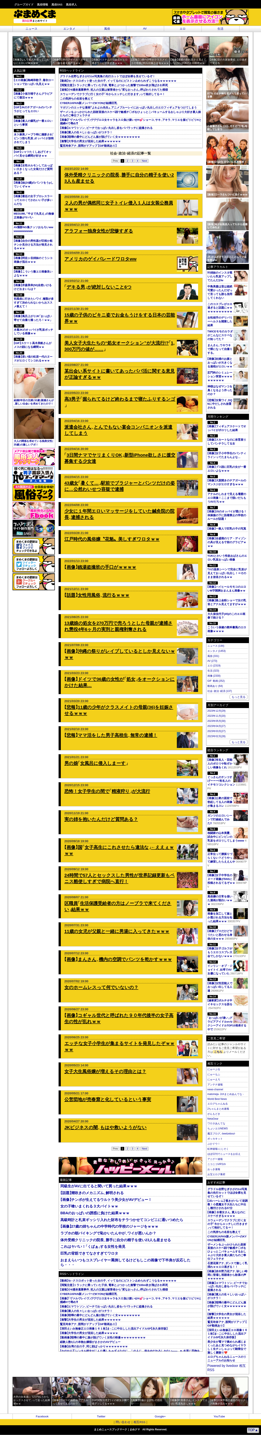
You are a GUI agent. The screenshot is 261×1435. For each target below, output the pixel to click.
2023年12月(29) (216, 710)
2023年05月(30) (216, 721)
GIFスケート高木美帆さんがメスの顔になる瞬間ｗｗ (33, 343)
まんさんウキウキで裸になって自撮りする (219, 349)
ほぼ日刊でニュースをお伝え (224, 1153)
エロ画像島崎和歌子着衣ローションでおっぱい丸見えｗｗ (34, 80)
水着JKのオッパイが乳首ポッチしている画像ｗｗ (33, 329)
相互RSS (139, 1422)
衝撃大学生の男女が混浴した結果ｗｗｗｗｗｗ (90, 141)
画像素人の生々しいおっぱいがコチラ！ (86, 132)
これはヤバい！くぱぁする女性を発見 (92, 1247)
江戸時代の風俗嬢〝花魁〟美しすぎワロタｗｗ (112, 539)
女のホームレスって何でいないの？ (101, 987)
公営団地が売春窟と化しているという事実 (107, 1099)
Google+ (160, 1416)
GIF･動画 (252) (216, 680)
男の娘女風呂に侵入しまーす (96, 763)
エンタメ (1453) (216, 650)
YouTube (219, 1416)
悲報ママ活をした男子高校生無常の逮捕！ (110, 735)
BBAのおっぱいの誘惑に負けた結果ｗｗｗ (94, 1213)
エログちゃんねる (217, 1103)
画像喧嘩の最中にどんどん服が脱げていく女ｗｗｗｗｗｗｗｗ (100, 136)
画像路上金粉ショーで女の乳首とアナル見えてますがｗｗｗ (226, 600)
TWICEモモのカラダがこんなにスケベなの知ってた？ (220, 335)
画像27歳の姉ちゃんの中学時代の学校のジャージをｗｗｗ (109, 1226)
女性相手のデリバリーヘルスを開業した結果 (219, 321)
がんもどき (213, 1113)
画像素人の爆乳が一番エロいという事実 (33, 120)
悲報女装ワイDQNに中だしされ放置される (219, 404)
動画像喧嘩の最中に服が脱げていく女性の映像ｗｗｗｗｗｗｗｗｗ (103, 1337)
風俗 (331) (213, 656)
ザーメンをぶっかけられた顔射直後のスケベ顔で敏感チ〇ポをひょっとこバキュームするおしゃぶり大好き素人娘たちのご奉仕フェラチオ (226, 1252)
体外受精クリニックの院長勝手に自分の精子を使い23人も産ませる (115, 1240)
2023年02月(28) (216, 736)
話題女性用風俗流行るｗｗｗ (96, 595)
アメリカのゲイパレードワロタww (100, 258)
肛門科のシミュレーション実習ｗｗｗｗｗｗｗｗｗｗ (219, 376)
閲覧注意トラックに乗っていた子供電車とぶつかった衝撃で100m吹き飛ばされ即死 (114, 85)
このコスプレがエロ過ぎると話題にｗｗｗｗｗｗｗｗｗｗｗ (219, 307)
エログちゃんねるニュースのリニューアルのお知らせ (226, 1358)
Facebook (42, 1416)
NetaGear (212, 1118)
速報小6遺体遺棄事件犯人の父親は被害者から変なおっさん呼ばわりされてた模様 (114, 89)
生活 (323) (213, 670)
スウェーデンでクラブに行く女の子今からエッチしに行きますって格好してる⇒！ (112, 94)
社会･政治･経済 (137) (219, 691)
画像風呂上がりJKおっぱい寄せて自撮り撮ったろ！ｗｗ (33, 316)
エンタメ (69, 28)
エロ (183, 28)
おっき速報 (213, 1169)
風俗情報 (42, 4)
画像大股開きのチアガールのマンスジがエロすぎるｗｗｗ (226, 480)
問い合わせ (123, 1422)
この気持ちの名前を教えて (76, 98)
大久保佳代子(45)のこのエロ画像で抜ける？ (226, 613)
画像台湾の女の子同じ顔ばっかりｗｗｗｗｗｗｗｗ (94, 1346)
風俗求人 (71, 4)
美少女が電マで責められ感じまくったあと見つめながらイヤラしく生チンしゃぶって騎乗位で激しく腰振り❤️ (226, 1347)
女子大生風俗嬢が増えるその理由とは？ (105, 1071)
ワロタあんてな (216, 1123)
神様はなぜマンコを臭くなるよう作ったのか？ (219, 390)
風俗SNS (56, 4)
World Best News (217, 1099)
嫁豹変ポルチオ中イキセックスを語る (227, 1000)
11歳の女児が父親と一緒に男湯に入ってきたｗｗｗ (116, 931)
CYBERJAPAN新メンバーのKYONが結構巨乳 (88, 103)
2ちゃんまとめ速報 (218, 1108)
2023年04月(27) (216, 726)
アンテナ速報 (215, 1084)
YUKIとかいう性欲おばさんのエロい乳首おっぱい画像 (227, 555)
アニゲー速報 (215, 1159)
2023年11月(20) (216, 715)
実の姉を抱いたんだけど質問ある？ (101, 819)
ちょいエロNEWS (217, 1128)
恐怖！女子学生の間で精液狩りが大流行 (107, 791)
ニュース (31, 28)
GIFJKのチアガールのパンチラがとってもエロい (33, 107)
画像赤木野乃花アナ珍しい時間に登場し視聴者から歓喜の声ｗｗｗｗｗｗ (227, 1275)
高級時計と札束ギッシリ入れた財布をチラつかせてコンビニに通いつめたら (121, 1220)
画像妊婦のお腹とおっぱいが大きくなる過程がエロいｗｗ (219, 362)
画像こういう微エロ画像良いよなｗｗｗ (33, 271)
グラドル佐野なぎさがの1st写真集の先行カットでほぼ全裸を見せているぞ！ (107, 76)
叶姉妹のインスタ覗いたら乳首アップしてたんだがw (219, 276)
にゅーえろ (213, 1079)
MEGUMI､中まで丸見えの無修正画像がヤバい (34, 213)
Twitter (101, 1416)
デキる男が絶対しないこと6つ (98, 286)
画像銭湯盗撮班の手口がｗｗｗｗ (100, 567)
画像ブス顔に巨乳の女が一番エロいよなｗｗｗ (226, 466)
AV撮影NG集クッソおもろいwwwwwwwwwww (33, 227)
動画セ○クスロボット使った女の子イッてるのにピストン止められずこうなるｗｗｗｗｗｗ (118, 80)
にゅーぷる (213, 1069)
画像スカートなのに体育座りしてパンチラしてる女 (226, 439)
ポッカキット (215, 1138)
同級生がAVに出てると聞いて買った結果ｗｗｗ (98, 1186)
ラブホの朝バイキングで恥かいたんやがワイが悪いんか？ (108, 1233)
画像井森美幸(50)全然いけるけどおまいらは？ (33, 285)
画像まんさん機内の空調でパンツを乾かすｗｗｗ (118, 959)
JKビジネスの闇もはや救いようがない (105, 1127)
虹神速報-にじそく (218, 1148)
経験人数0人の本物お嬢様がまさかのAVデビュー (90, 1342)
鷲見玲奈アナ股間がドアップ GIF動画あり (88, 145)
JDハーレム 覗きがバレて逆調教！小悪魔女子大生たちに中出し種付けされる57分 (227, 1204)
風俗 (107, 28)
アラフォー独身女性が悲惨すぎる (98, 230)
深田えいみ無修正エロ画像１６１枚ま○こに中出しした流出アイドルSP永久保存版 (113, 1328)
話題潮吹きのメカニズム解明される (92, 1193)
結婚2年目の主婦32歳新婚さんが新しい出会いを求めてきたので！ (34, 386)
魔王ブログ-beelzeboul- (221, 1133)
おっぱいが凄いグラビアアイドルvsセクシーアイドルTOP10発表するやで (227, 1021)
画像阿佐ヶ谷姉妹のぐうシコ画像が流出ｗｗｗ (33, 258)
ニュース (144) (215, 645)
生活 (220, 28)
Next (144, 160)
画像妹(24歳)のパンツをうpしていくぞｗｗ (34, 182)
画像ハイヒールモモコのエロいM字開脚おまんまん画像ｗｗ (226, 586)
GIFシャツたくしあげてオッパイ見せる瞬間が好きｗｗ (33, 151)
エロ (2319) (214, 665)
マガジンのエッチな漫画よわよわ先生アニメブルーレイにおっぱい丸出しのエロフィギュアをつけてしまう (128, 107)
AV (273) (212, 660)
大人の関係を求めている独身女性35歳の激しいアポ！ (34, 427)
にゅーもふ (213, 1074)
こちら (218, 1051)
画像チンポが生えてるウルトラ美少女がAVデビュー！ (106, 1200)
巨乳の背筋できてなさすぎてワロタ (89, 1253)
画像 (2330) (214, 675)
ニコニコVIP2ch (216, 1164)
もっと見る (238, 697)
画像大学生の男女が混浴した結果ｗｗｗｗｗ (89, 1333)
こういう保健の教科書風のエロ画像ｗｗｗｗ (226, 627)
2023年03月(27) (216, 731)
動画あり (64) (215, 685)
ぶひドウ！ (213, 1143)
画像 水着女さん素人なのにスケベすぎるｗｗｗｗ (226, 1214)
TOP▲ (253, 1430)
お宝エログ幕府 (216, 1174)
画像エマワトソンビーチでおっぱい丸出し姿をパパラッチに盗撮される (106, 127)
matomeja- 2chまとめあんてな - (225, 1094)
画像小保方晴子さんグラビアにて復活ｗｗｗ (33, 93)
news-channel (215, 1089)
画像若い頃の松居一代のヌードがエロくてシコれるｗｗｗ (33, 356)
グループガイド (24, 4)
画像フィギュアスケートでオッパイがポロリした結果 (226, 426)
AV (145, 28)
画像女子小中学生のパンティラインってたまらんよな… (226, 453)
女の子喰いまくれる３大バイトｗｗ (89, 1206)
